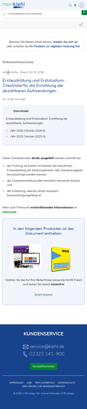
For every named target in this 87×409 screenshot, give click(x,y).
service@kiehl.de (43, 346)
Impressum (16, 383)
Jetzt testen (43, 295)
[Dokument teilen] (81, 25)
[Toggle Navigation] (81, 5)
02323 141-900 (43, 354)
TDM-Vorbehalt (45, 383)
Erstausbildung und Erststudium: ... (26, 14)
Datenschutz (66, 383)
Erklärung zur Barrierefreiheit (43, 386)
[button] (70, 5)
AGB (29, 383)
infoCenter (10, 211)
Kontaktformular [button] (44, 366)
